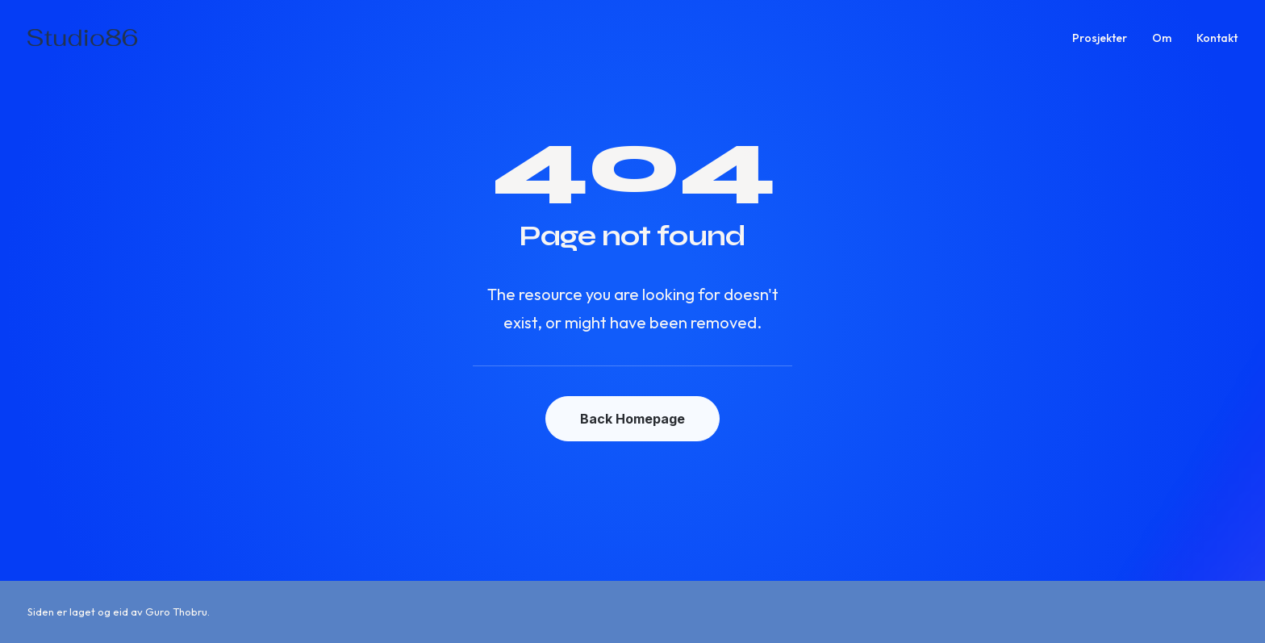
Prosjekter (1099, 38)
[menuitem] (1105, 38)
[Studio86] (82, 38)
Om (1161, 38)
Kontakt (1217, 38)
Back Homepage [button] (632, 419)
